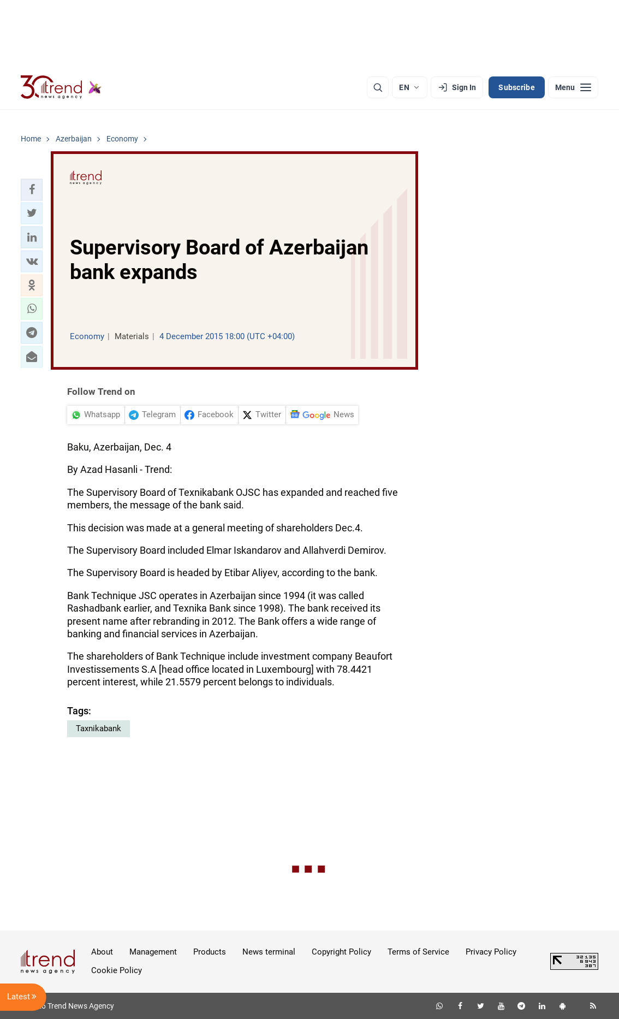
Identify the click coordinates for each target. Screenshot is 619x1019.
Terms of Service (418, 952)
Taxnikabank (98, 728)
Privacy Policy (491, 952)
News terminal (268, 952)
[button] (31, 189)
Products (209, 952)
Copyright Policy (341, 952)
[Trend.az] (61, 87)
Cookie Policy (116, 970)
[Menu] (573, 87)
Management (153, 952)
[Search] (378, 87)
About (102, 952)
